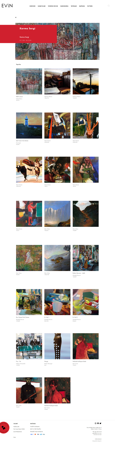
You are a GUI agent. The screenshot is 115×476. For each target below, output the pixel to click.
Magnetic (99, 440)
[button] (108, 5)
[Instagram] (96, 423)
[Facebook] (98, 423)
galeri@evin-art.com (97, 433)
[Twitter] (100, 423)
